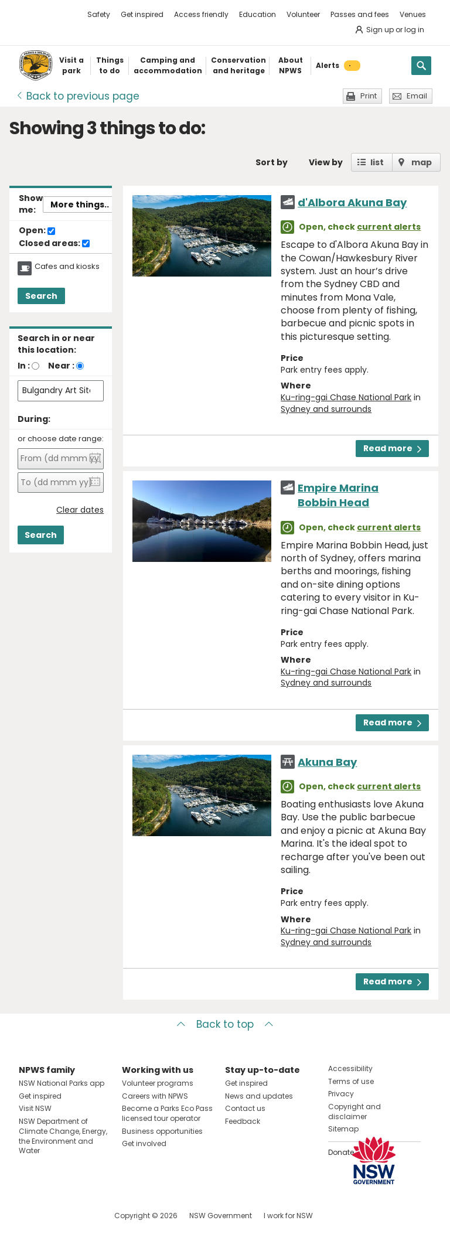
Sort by (271, 162)
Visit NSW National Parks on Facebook (29, 1215)
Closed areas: (54, 243)
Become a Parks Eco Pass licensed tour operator (167, 1113)
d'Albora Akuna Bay (352, 202)
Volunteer (303, 14)
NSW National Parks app (61, 1083)
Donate (341, 1152)
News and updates (259, 1096)
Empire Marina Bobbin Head (338, 495)
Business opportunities (162, 1131)
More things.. (79, 204)
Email (417, 95)
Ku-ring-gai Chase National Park (346, 397)
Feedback (242, 1121)
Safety (98, 14)
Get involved (144, 1143)
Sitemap (343, 1129)
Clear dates (80, 510)
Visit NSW (35, 1108)
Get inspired (142, 14)
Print (368, 95)
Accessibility (350, 1068)
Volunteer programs (157, 1083)
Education (257, 14)
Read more (392, 448)
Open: (37, 231)
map (421, 162)
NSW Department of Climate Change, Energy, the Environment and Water (63, 1135)
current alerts (389, 227)
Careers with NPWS (155, 1096)
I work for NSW (288, 1216)
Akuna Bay (327, 762)
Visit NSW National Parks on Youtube (80, 1215)
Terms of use (351, 1081)
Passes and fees (359, 14)
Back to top (225, 1024)
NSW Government (220, 1216)
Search (41, 296)
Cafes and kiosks (67, 266)
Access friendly (201, 14)
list (377, 162)
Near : (61, 365)
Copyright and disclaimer (354, 1111)
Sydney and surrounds (326, 409)
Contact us (245, 1108)
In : (24, 365)
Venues (413, 14)
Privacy (341, 1094)
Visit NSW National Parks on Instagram (55, 1215)
